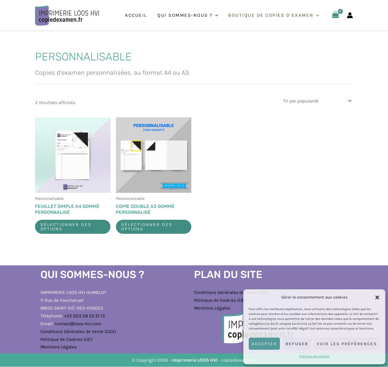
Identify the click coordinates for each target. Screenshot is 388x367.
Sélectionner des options (66, 226)
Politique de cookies (314, 356)
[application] (217, 15)
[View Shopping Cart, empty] (335, 15)
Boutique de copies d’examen (274, 15)
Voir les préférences (347, 343)
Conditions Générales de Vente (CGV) (78, 331)
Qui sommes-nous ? (189, 15)
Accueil (139, 15)
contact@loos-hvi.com (78, 323)
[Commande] (317, 101)
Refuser (297, 343)
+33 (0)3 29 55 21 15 (84, 315)
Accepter (264, 343)
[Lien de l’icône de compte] (350, 15)
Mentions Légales (58, 347)
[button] (377, 297)
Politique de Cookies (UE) (66, 339)
